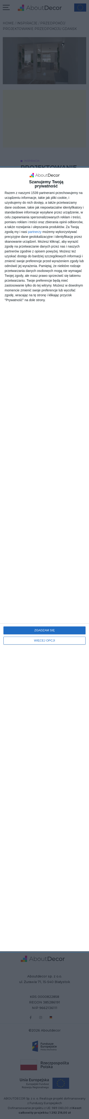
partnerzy (34, 231)
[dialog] (44, 559)
